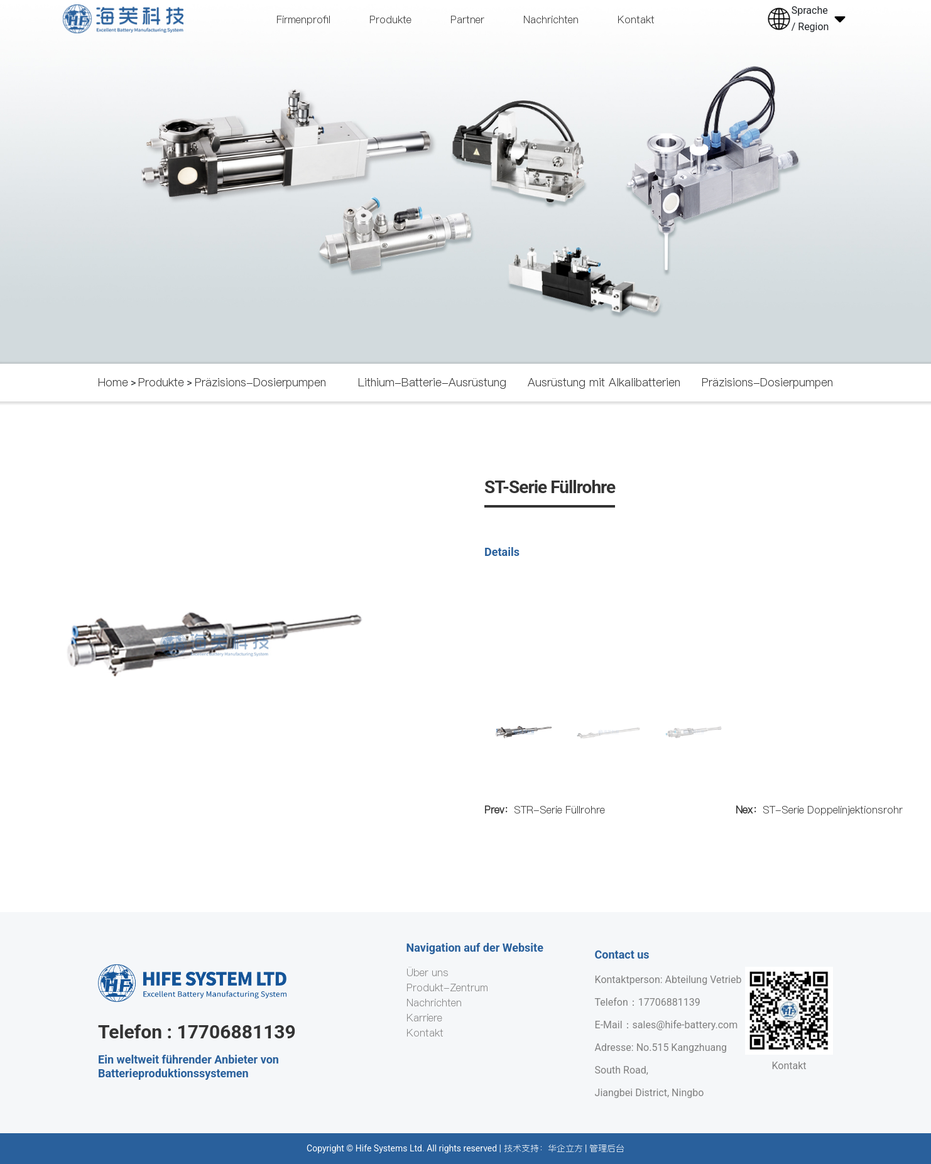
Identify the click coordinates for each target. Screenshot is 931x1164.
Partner (467, 19)
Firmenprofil (303, 19)
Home (113, 382)
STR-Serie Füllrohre (544, 810)
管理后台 (606, 1148)
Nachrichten (551, 19)
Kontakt (636, 19)
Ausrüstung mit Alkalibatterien (604, 382)
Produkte (390, 19)
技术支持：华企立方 (543, 1148)
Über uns (427, 972)
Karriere (424, 1018)
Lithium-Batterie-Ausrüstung (432, 382)
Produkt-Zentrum (447, 987)
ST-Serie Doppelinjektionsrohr (819, 810)
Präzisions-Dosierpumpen (260, 382)
